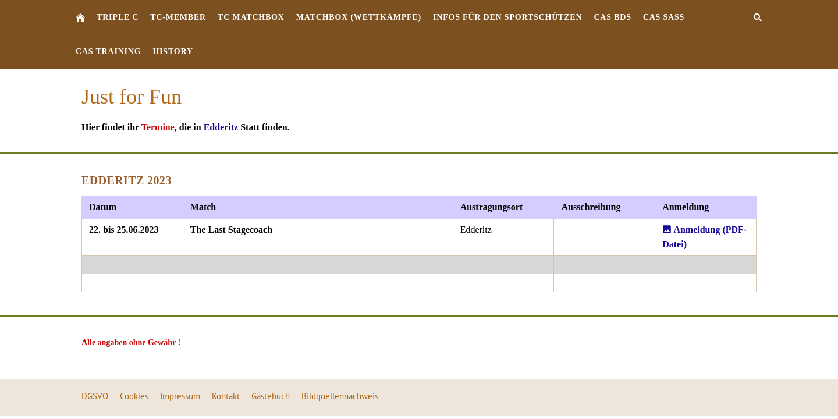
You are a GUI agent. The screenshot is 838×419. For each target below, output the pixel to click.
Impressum (180, 396)
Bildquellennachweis (339, 396)
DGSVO (94, 396)
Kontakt (226, 396)
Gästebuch (270, 396)
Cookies (134, 396)
